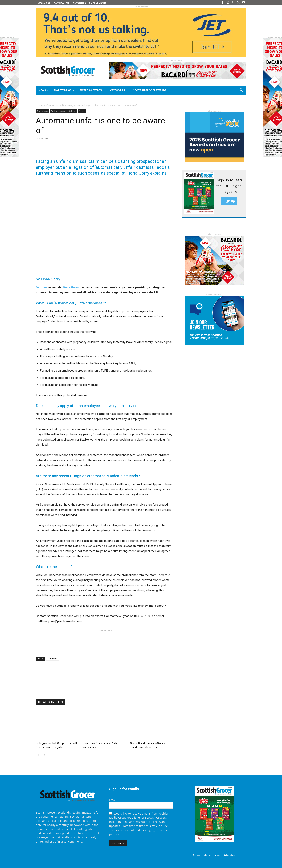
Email (112, 800)
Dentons (41, 287)
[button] (227, 90)
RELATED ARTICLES (50, 702)
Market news (211, 855)
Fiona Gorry (70, 287)
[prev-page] (38, 755)
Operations (52, 105)
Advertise (229, 855)
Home (39, 105)
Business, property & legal (76, 105)
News (81, 111)
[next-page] (44, 755)
